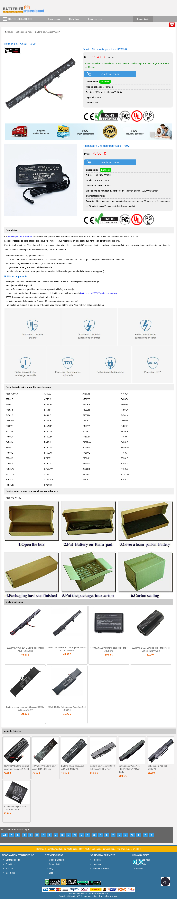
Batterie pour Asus (24, 32)
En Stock (105, 82)
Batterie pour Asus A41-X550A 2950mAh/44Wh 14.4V (129, 769)
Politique (9, 868)
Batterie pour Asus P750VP (20, 236)
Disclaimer (10, 873)
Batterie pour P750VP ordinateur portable (99, 293)
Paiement (97, 860)
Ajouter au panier (110, 74)
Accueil (10, 32)
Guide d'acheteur (56, 860)
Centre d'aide (143, 19)
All (4, 835)
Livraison (97, 864)
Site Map (140, 868)
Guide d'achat (54, 19)
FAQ (51, 868)
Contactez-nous (95, 19)
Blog (51, 873)
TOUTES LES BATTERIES (20, 19)
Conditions (10, 864)
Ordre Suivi (74, 19)
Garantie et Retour (101, 868)
